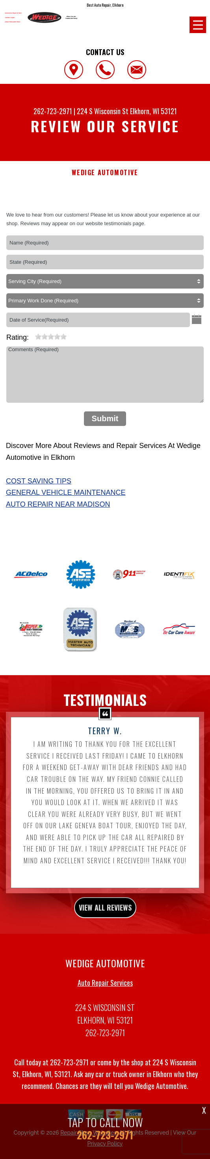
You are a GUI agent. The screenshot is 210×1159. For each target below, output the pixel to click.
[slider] (51, 336)
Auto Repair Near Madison (58, 504)
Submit (105, 418)
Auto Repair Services (105, 986)
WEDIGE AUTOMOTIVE (105, 172)
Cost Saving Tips (38, 481)
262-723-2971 (52, 111)
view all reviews (105, 911)
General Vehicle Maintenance (65, 492)
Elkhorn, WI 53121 (153, 111)
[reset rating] (32, 335)
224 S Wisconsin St (102, 111)
